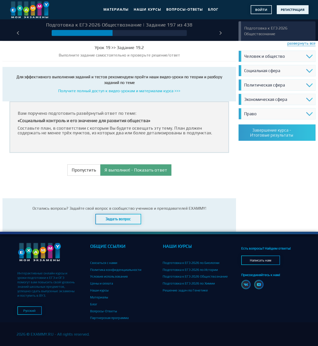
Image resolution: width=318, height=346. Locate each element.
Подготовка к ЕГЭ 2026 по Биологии (191, 263)
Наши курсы (147, 9)
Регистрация (293, 9)
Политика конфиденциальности (115, 270)
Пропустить (84, 170)
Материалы (116, 9)
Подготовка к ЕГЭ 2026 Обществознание (195, 276)
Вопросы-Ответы (184, 9)
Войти (261, 9)
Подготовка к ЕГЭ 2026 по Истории (190, 270)
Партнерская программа (109, 318)
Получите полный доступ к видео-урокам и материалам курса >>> (119, 90)
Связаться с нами (103, 263)
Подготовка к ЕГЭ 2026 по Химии (189, 283)
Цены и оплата (101, 283)
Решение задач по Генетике (185, 290)
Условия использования (109, 276)
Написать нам (260, 260)
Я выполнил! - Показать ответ (136, 170)
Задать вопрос (118, 219)
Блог (213, 9)
